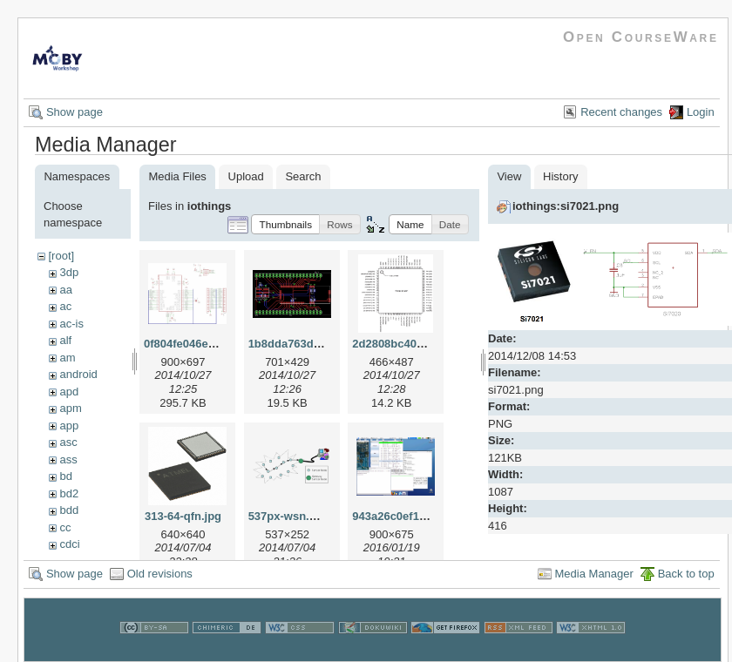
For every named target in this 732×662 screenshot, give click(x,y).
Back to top (686, 583)
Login (701, 111)
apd (68, 391)
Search (303, 176)
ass (68, 459)
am (67, 357)
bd (65, 476)
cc (65, 527)
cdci (69, 544)
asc (68, 442)
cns (68, 561)
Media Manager (594, 583)
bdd (68, 510)
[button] (285, 224)
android (78, 374)
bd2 (68, 493)
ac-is (71, 323)
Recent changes (621, 111)
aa (65, 289)
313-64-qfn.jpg (183, 516)
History (560, 176)
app (68, 425)
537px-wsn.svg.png (300, 516)
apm (70, 408)
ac (65, 306)
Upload (246, 176)
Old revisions (160, 583)
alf (65, 340)
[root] (61, 255)
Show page (74, 111)
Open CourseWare (641, 37)
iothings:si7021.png (565, 206)
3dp (68, 272)
